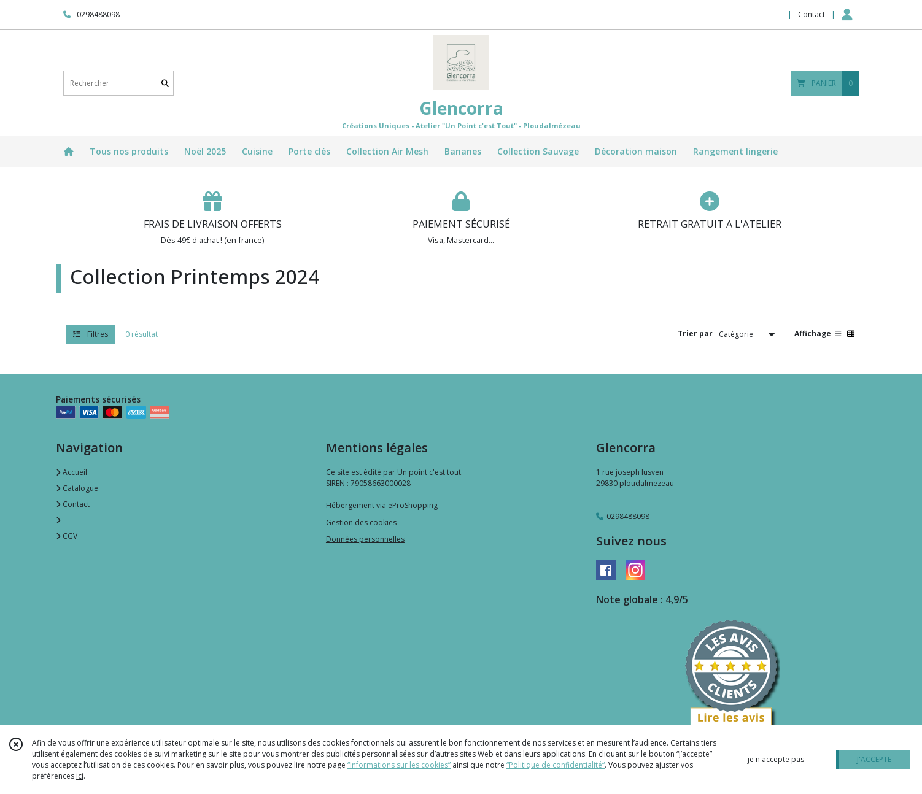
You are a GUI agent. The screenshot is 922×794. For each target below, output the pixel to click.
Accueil (71, 472)
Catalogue (77, 488)
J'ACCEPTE (874, 759)
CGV (66, 536)
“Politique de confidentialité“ (555, 765)
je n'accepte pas (776, 759)
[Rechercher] (165, 83)
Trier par (695, 333)
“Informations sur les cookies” (399, 765)
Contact (811, 14)
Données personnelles (365, 539)
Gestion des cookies (361, 522)
